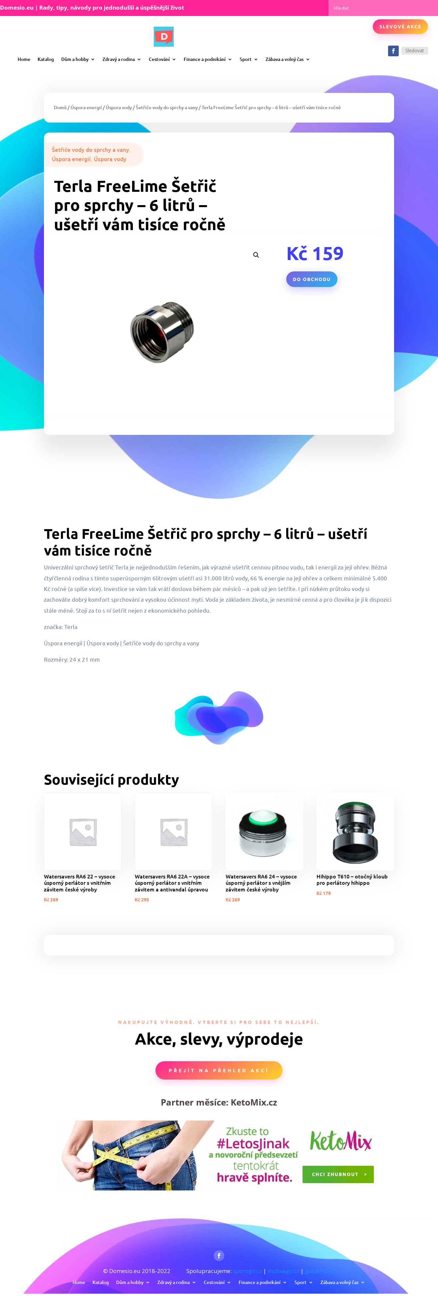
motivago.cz (283, 1271)
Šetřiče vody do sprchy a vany (167, 107)
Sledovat (414, 50)
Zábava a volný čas (285, 59)
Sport (246, 59)
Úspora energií (86, 107)
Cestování (159, 59)
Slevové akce (400, 26)
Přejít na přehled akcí (219, 1070)
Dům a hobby (75, 59)
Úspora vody (119, 107)
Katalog (46, 59)
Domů (60, 107)
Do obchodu (312, 279)
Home (24, 59)
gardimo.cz (319, 1271)
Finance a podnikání (205, 59)
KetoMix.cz (254, 1102)
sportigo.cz (247, 1271)
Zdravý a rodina (119, 59)
